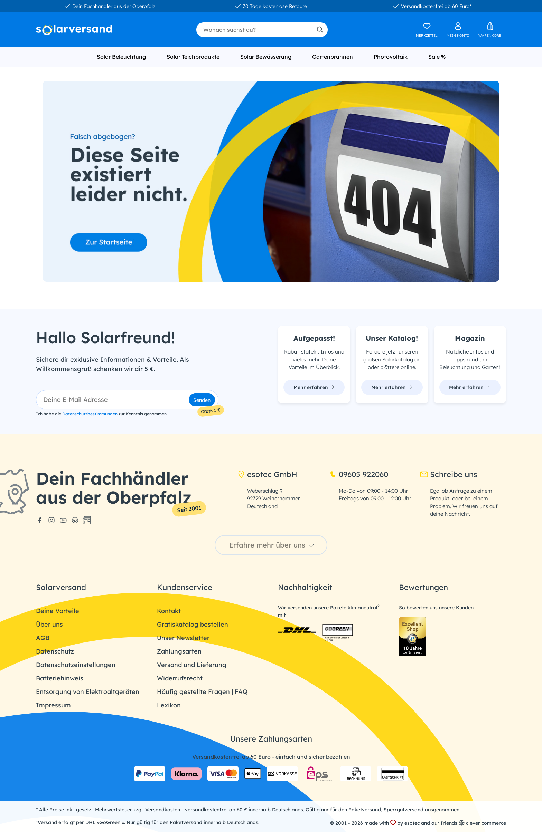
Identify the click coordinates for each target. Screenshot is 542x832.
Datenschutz (55, 651)
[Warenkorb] (490, 29)
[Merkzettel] (426, 29)
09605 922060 (358, 474)
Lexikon (169, 705)
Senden (202, 400)
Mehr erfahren (314, 387)
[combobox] (254, 29)
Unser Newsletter (183, 638)
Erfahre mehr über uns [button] (272, 545)
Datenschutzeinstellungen (75, 665)
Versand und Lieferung (191, 665)
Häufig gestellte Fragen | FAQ (202, 692)
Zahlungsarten (179, 651)
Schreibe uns (448, 474)
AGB (42, 638)
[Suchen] (320, 29)
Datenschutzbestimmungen (90, 413)
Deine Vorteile (57, 611)
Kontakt (169, 611)
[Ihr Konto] (458, 29)
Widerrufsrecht (180, 678)
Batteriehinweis (59, 678)
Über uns (49, 624)
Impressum (53, 705)
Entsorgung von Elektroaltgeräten (87, 692)
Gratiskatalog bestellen (192, 624)
